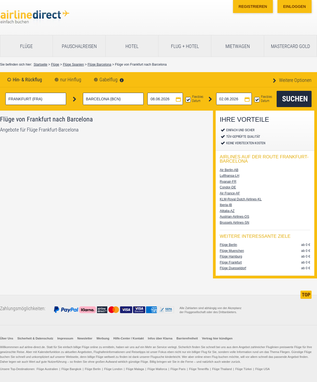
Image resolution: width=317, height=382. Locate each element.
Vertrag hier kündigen (217, 338)
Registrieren (253, 6)
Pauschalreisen (79, 46)
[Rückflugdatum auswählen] (234, 99)
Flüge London (113, 369)
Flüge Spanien (73, 64)
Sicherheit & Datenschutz (35, 338)
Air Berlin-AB (229, 170)
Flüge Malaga (135, 369)
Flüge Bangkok (71, 369)
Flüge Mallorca (157, 369)
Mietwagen (237, 46)
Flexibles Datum (197, 99)
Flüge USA (262, 369)
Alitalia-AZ (227, 211)
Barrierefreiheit (187, 338)
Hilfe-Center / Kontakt (128, 338)
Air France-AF (230, 193)
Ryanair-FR (228, 182)
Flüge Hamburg (231, 256)
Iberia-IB (226, 205)
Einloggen (294, 6)
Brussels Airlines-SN (234, 222)
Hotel (131, 46)
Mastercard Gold (290, 46)
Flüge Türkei (243, 369)
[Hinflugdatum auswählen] (165, 99)
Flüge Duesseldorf (233, 268)
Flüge (26, 46)
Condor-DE (228, 187)
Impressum (65, 338)
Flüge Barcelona (99, 64)
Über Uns (6, 338)
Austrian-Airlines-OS (234, 217)
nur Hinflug (70, 80)
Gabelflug (108, 80)
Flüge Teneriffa (199, 369)
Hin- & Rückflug (27, 80)
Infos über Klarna (160, 338)
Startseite (40, 64)
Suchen (295, 98)
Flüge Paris (178, 369)
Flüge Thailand (222, 369)
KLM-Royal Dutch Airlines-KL (241, 199)
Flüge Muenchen (232, 251)
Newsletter (84, 338)
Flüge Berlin (228, 245)
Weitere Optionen (295, 80)
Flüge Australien (47, 369)
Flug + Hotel (185, 46)
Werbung (102, 338)
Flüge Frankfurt (231, 262)
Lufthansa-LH (229, 176)
